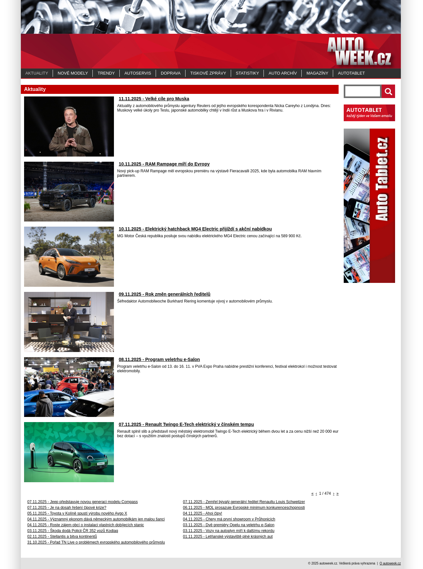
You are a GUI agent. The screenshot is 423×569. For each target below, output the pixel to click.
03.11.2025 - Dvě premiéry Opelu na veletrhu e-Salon (228, 525)
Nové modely (73, 73)
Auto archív (283, 73)
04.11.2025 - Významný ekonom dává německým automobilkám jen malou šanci (96, 519)
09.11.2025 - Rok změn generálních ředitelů (165, 294)
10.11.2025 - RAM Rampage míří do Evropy (164, 164)
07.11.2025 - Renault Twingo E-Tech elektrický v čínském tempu (186, 424)
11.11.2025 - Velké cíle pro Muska (154, 98)
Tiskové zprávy (208, 73)
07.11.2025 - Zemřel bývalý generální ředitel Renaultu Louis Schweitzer (244, 502)
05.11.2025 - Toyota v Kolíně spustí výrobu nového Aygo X (77, 513)
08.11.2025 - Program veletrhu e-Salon (159, 359)
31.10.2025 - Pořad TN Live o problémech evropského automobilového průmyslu (96, 542)
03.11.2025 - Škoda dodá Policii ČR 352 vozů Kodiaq (72, 530)
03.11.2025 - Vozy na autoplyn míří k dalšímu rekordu (228, 530)
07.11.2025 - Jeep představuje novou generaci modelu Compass (82, 502)
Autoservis (138, 73)
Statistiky (247, 73)
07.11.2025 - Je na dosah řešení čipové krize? (66, 507)
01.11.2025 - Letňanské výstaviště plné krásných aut (228, 536)
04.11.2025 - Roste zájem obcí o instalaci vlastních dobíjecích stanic (85, 525)
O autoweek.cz (390, 563)
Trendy (106, 73)
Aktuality (36, 73)
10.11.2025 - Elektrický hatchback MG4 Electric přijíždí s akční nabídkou (195, 228)
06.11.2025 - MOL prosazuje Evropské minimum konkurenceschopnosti (244, 507)
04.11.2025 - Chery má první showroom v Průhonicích (229, 519)
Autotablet (351, 73)
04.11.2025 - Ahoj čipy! (202, 513)
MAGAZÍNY (317, 73)
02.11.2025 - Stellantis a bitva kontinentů (62, 536)
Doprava (171, 73)
